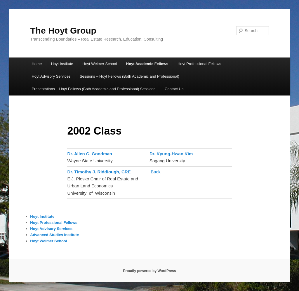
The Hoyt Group (63, 30)
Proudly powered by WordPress (149, 271)
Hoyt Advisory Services (51, 76)
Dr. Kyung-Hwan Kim (171, 153)
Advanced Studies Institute (54, 235)
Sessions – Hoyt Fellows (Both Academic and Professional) (129, 76)
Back (155, 171)
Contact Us (174, 89)
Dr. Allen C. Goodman (90, 153)
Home (37, 64)
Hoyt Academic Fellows (147, 64)
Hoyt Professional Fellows (199, 64)
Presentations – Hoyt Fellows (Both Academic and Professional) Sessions (93, 89)
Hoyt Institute (62, 64)
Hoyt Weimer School (99, 64)
